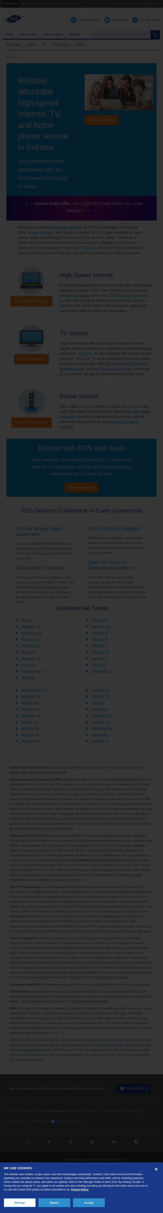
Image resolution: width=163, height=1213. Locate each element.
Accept (89, 1202)
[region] (81, 1187)
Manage (19, 1202)
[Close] (156, 1169)
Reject (54, 1202)
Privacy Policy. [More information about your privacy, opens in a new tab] (80, 1189)
